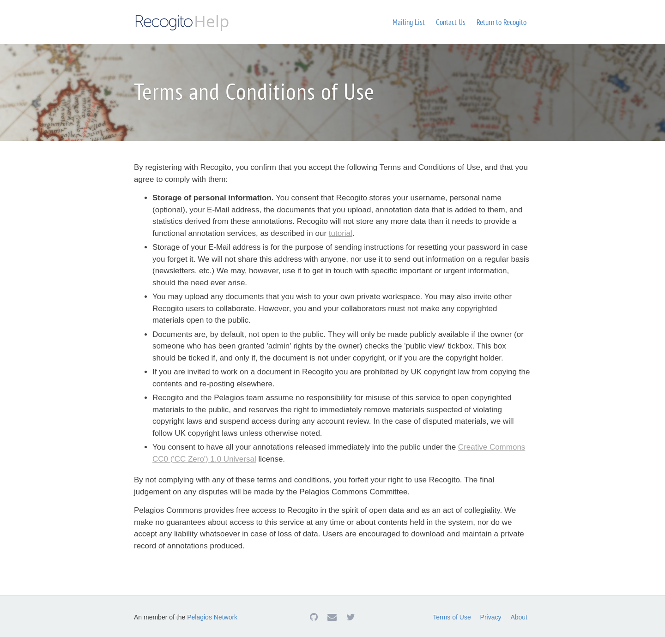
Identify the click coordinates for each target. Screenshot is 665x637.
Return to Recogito (501, 22)
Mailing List (409, 22)
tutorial (340, 233)
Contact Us (451, 22)
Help (181, 21)
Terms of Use (452, 617)
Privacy (491, 617)
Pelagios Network (212, 617)
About (518, 617)
